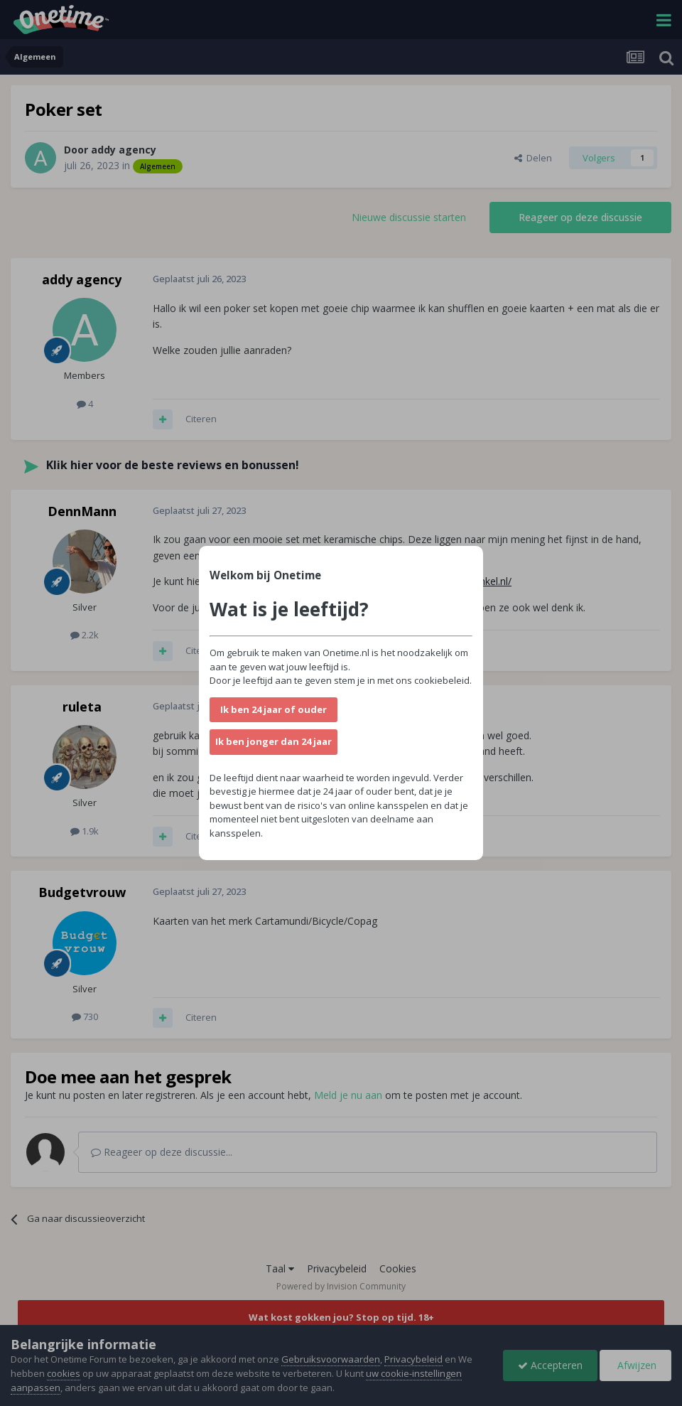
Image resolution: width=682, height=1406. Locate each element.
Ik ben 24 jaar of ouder (273, 709)
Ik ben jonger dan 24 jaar (273, 741)
